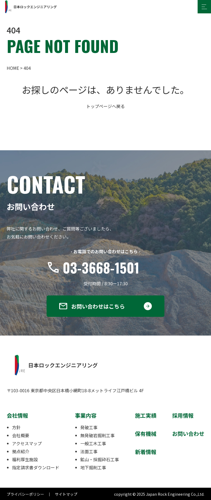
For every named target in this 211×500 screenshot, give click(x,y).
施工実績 (145, 415)
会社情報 (17, 415)
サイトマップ (66, 494)
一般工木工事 (93, 443)
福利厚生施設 (25, 459)
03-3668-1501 (101, 267)
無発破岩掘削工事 (97, 435)
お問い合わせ (188, 433)
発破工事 (88, 427)
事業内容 (85, 415)
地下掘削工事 (93, 467)
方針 (16, 427)
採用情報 (183, 415)
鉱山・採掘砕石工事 (99, 459)
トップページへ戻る (105, 106)
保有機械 (145, 433)
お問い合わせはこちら (98, 306)
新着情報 (145, 452)
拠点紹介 (20, 451)
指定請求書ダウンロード (35, 467)
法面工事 (88, 451)
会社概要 (20, 435)
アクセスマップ (27, 443)
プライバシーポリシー (25, 494)
